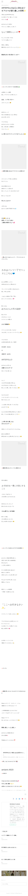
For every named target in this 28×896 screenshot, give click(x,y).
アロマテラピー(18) (4, 790)
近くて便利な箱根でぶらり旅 (8, 859)
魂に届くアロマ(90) (22, 790)
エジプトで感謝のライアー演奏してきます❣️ (12, 835)
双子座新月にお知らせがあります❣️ (9, 847)
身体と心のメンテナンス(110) (13, 790)
